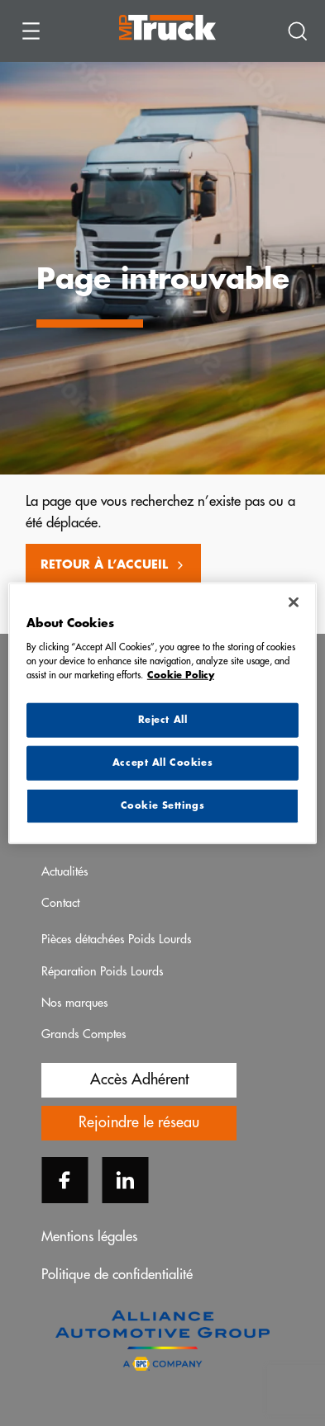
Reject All (163, 720)
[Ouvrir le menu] (31, 31)
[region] (162, 713)
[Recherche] (297, 31)
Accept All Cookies (162, 762)
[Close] (293, 602)
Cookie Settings (163, 805)
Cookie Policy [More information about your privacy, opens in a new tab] (180, 674)
